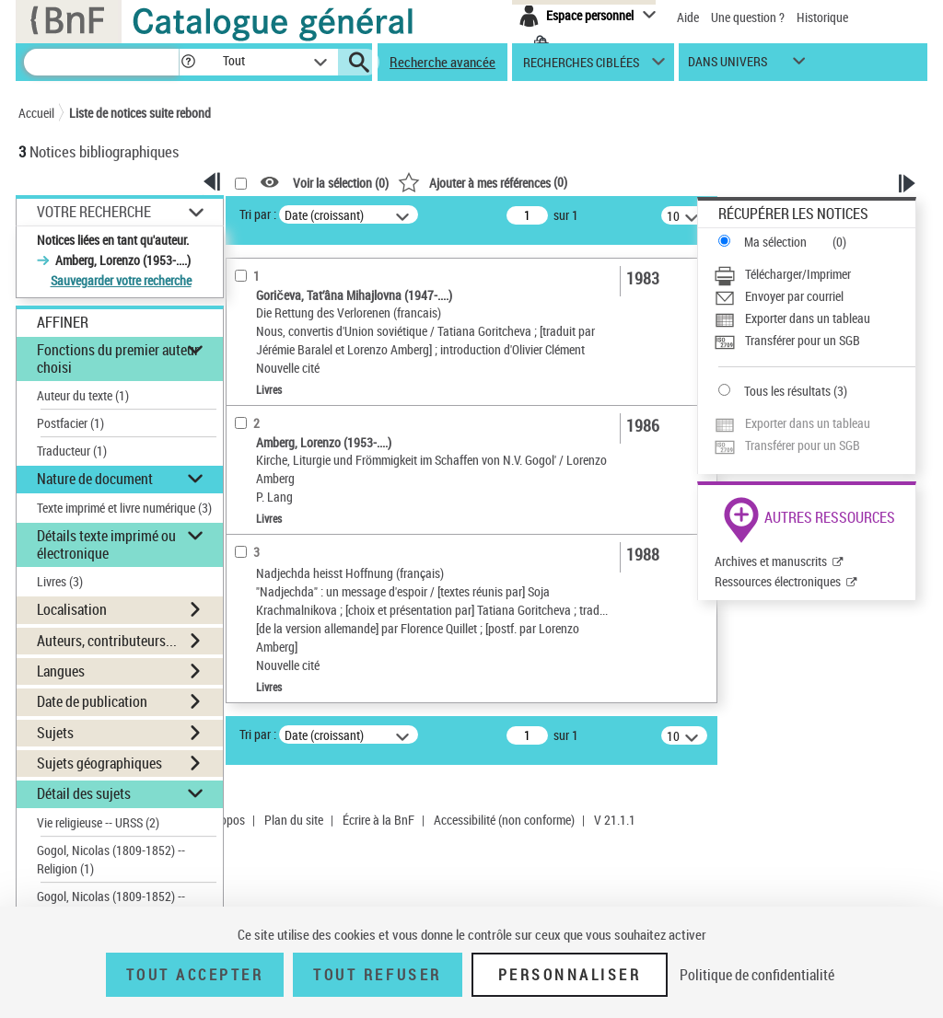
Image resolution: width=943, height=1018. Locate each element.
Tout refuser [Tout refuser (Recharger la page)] (377, 975)
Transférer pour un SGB (802, 340)
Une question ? (748, 17)
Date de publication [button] (92, 701)
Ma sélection (775, 241)
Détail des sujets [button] (84, 793)
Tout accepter (195, 975)
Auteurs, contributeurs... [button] (107, 640)
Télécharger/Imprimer (798, 274)
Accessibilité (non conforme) (504, 819)
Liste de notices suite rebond (140, 112)
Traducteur (72, 450)
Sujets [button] (55, 733)
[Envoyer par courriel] (814, 296)
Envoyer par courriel (794, 296)
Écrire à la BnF (378, 819)
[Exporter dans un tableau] (814, 318)
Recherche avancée (442, 61)
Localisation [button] (72, 609)
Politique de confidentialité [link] (757, 975)
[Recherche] (101, 62)
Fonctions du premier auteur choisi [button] (118, 358)
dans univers (727, 66)
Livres (60, 581)
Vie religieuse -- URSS (98, 822)
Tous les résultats (787, 390)
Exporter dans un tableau (807, 318)
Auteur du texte (83, 395)
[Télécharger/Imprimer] (814, 274)
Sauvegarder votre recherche (121, 280)
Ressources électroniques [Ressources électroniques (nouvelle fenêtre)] (778, 581)
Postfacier (70, 423)
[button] (188, 62)
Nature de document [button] (95, 479)
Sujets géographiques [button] (99, 763)
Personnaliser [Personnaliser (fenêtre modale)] (570, 975)
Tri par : (257, 214)
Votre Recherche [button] (94, 212)
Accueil (36, 112)
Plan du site (293, 819)
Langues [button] (61, 671)
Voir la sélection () (341, 182)
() (482, 182)
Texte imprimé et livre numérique (124, 507)
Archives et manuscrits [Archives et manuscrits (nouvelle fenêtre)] (771, 561)
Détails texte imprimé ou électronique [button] (106, 544)
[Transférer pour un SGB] (814, 340)
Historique (822, 17)
